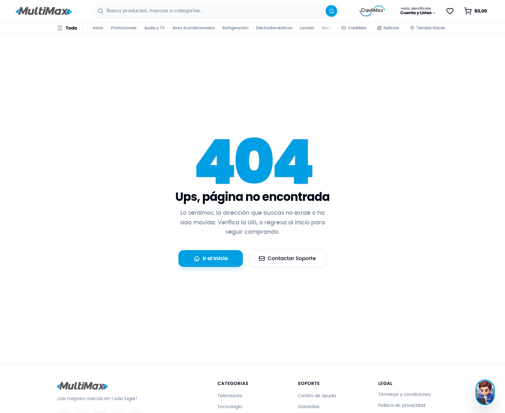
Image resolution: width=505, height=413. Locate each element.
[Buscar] (331, 11)
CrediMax (353, 28)
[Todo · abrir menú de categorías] (67, 28)
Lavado (307, 28)
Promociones (124, 28)
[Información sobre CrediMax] (372, 11)
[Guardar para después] (449, 11)
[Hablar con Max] (485, 392)
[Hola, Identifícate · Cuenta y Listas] (418, 11)
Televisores (229, 396)
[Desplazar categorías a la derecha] (329, 28)
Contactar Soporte (287, 258)
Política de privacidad (401, 405)
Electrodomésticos (274, 28)
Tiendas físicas (427, 28)
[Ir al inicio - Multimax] (43, 11)
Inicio (98, 28)
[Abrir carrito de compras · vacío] (476, 11)
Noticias (388, 28)
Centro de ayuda (317, 396)
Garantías (308, 407)
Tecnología (229, 407)
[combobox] (216, 11)
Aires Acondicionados (193, 28)
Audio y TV (154, 28)
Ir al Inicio (211, 258)
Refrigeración (236, 28)
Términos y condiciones (404, 394)
